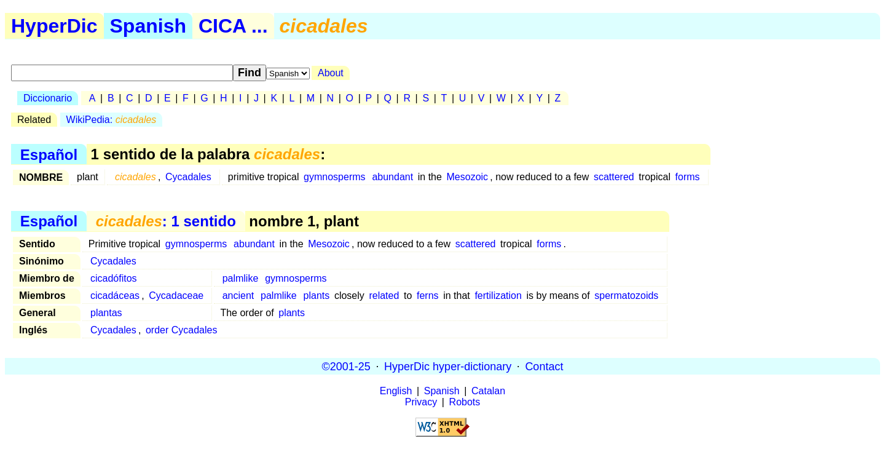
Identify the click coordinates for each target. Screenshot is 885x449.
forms (687, 177)
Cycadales (188, 177)
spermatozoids (626, 295)
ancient (238, 295)
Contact (544, 366)
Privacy (421, 402)
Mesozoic (468, 177)
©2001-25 (346, 366)
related (384, 295)
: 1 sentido (166, 221)
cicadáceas (115, 295)
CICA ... (233, 26)
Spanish (148, 26)
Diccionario (47, 98)
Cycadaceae (176, 295)
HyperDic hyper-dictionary (447, 366)
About (331, 73)
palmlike (240, 278)
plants (317, 295)
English (396, 391)
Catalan (488, 391)
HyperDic (54, 26)
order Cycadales (182, 330)
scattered (614, 177)
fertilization (497, 295)
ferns (428, 295)
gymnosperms (334, 177)
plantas (106, 313)
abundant (392, 177)
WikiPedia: (111, 119)
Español (48, 154)
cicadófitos (113, 278)
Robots (465, 402)
